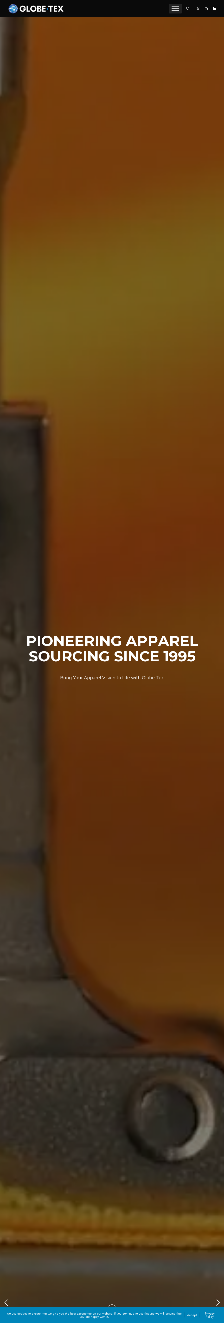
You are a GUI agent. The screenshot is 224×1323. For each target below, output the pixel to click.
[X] (198, 8)
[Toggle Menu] (175, 8)
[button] (188, 9)
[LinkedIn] (214, 8)
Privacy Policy (210, 1315)
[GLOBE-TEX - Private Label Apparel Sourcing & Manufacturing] (36, 9)
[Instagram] (206, 8)
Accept (192, 1315)
